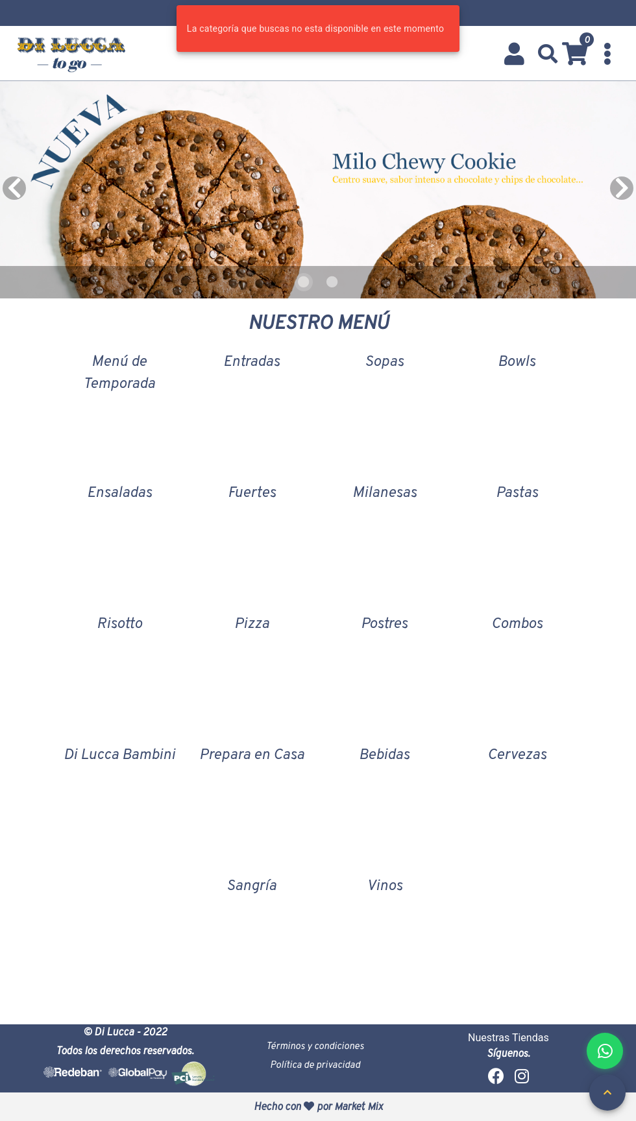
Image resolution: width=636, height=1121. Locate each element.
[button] (548, 54)
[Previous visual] (14, 188)
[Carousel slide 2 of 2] (332, 282)
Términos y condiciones (315, 1045)
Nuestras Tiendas (508, 1037)
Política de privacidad (315, 1064)
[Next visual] (621, 188)
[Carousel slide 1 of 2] (304, 282)
